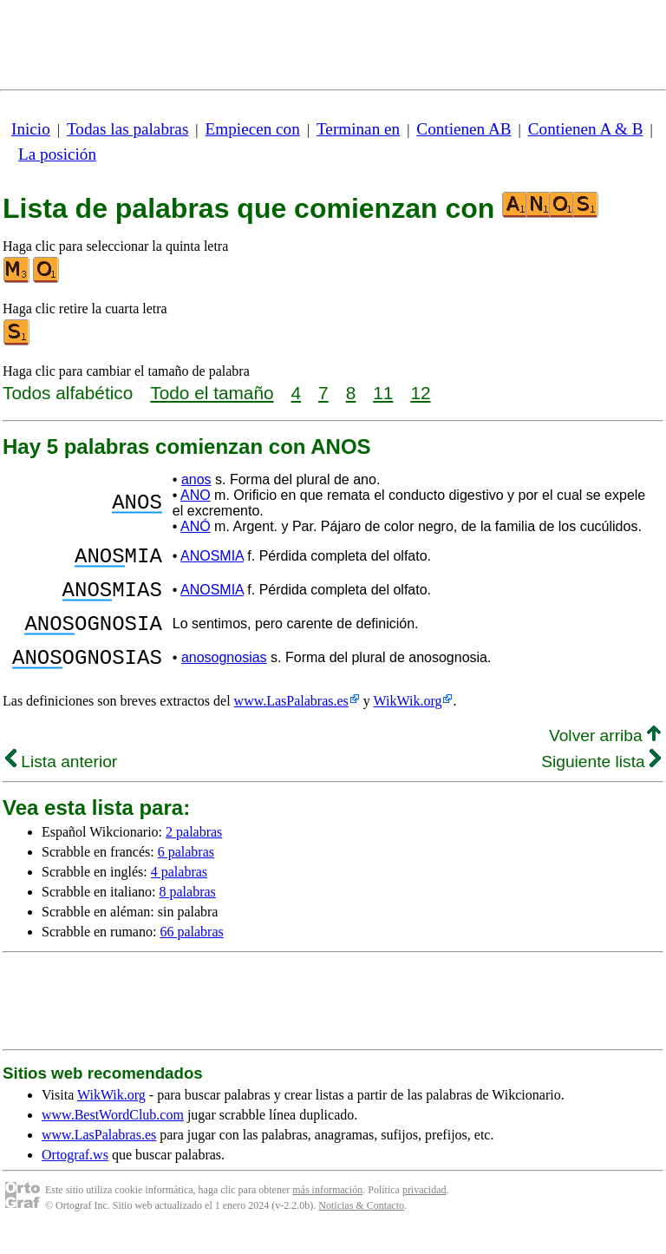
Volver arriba (605, 756)
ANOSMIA (212, 558)
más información (327, 1211)
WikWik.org (408, 721)
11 (383, 393)
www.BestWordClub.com (113, 1135)
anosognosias (224, 675)
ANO (195, 495)
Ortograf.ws (75, 1175)
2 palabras (194, 852)
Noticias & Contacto (361, 1226)
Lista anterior (61, 782)
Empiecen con (253, 129)
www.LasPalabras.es (291, 721)
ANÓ (195, 526)
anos (196, 479)
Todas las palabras (127, 129)
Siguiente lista (601, 782)
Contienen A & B (585, 129)
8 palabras (188, 912)
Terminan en (358, 129)
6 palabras (186, 872)
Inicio (30, 129)
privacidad (424, 1211)
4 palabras (179, 892)
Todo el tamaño (211, 393)
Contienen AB (463, 129)
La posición (57, 154)
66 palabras (191, 952)
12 (420, 393)
